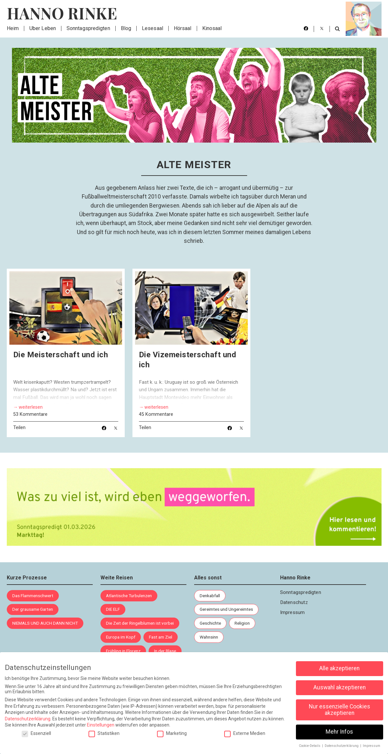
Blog (126, 28)
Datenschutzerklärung (27, 718)
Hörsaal (183, 28)
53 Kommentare (30, 414)
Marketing (172, 733)
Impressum (292, 612)
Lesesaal (152, 28)
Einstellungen (100, 724)
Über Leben (42, 28)
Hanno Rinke (62, 13)
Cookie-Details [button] (310, 745)
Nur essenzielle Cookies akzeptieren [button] (339, 709)
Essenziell (36, 733)
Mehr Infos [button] (339, 731)
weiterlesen (31, 407)
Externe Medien (244, 733)
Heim (13, 28)
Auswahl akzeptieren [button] (339, 687)
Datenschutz (294, 602)
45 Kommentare (156, 414)
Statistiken (104, 733)
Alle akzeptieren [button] (339, 668)
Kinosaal (212, 28)
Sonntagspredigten (88, 28)
